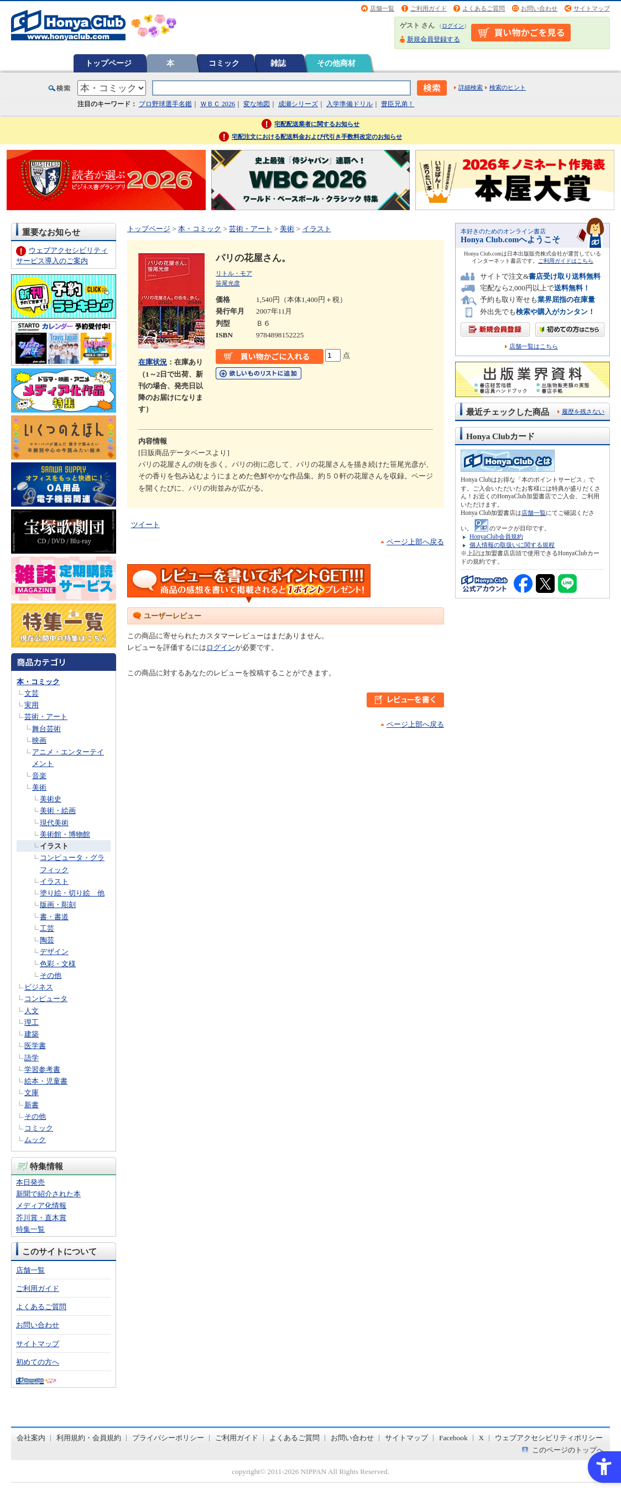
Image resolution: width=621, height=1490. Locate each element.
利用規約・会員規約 (88, 1438)
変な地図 (256, 104)
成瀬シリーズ (298, 104)
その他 (50, 975)
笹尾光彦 (228, 283)
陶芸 (47, 940)
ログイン (453, 26)
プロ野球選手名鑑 (165, 104)
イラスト (54, 846)
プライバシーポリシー (168, 1438)
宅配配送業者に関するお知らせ (316, 124)
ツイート (145, 524)
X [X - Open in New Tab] (481, 1438)
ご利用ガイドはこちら (565, 261)
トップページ (108, 63)
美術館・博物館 (65, 834)
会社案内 (31, 1438)
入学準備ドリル (349, 104)
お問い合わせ (539, 8)
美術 (39, 787)
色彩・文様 (58, 964)
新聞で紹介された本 (48, 1194)
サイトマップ (591, 8)
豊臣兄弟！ (397, 104)
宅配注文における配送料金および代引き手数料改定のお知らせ (317, 136)
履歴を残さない (583, 411)
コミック (223, 63)
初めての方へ (37, 1362)
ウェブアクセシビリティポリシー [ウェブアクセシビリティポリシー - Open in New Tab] (549, 1438)
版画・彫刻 (58, 904)
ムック (35, 1139)
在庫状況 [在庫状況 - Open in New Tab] (152, 362)
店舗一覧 (382, 8)
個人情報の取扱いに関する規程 (512, 544)
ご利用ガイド (428, 8)
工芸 (47, 928)
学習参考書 (42, 1069)
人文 (31, 1011)
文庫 (31, 1092)
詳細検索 (470, 87)
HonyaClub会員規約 (496, 536)
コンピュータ (45, 998)
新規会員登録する (433, 39)
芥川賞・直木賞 (41, 1217)
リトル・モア (234, 273)
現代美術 (54, 823)
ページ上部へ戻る (415, 542)
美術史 (50, 799)
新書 (31, 1105)
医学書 (35, 1045)
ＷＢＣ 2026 (217, 104)
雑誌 (278, 63)
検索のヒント (507, 87)
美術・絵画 (58, 810)
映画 (39, 740)
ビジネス (38, 987)
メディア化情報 (41, 1205)
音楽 (39, 776)
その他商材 (336, 63)
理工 (31, 1022)
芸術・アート (45, 716)
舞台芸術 (46, 729)
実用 (31, 705)
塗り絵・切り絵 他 (72, 893)
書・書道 (54, 917)
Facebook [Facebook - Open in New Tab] (453, 1438)
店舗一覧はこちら (533, 346)
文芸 (31, 693)
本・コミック (38, 682)
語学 (31, 1058)
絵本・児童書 (45, 1081)
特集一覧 (30, 1229)
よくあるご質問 (483, 8)
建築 (31, 1034)
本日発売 (30, 1182)
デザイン (54, 951)
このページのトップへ (568, 1450)
